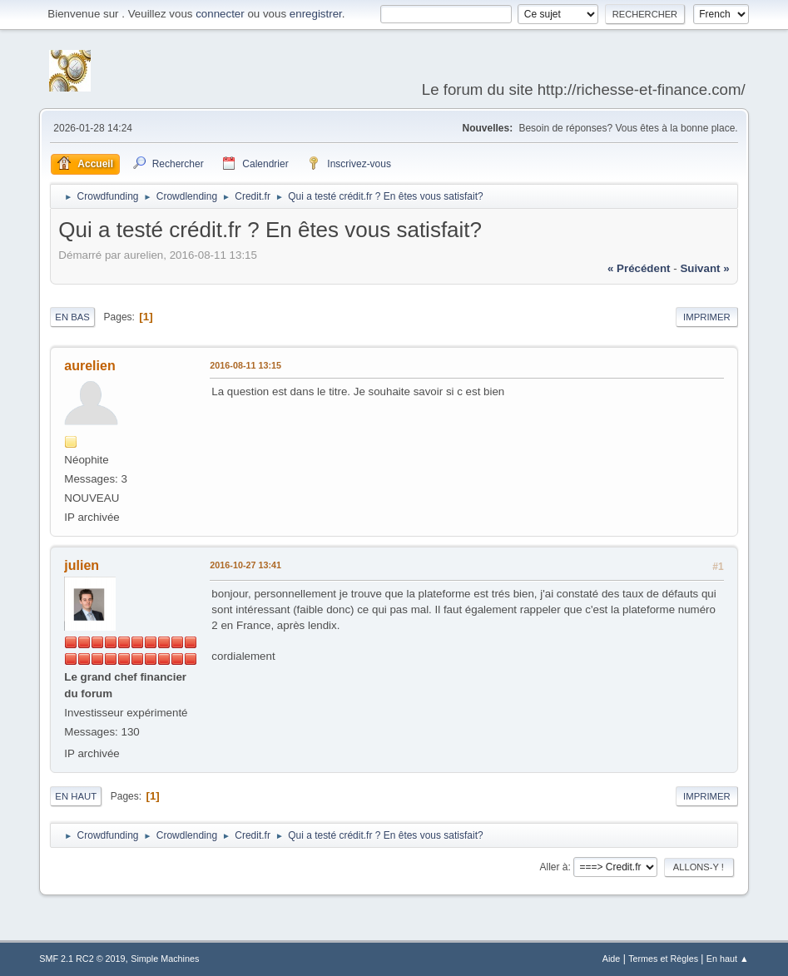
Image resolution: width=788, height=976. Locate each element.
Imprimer (707, 317)
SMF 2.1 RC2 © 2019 (82, 959)
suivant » (704, 268)
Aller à (553, 867)
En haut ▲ (727, 959)
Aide (611, 959)
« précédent (639, 268)
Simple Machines (165, 959)
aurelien (89, 366)
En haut (76, 796)
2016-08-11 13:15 (245, 365)
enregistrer (316, 13)
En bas (72, 317)
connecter (220, 13)
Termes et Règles (663, 959)
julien (81, 565)
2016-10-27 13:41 (245, 565)
